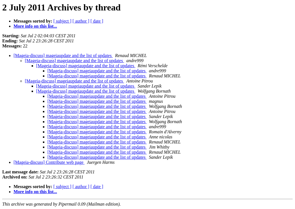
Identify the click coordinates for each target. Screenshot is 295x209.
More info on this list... (35, 26)
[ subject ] (62, 21)
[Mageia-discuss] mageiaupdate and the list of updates (63, 55)
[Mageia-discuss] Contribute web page (49, 162)
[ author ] (81, 21)
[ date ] (96, 21)
